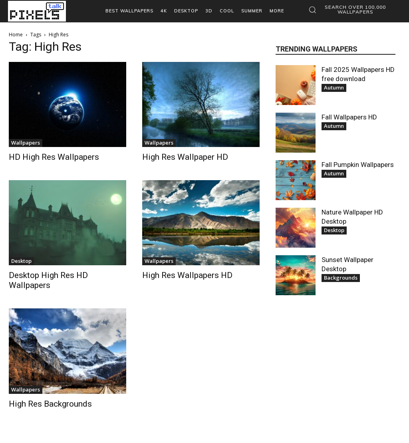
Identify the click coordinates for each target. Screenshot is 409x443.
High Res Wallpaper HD (185, 157)
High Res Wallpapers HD (187, 275)
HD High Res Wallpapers (54, 157)
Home (16, 34)
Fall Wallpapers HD (349, 117)
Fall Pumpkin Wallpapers (358, 165)
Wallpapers (25, 142)
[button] (350, 9)
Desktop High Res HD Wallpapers (48, 280)
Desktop (21, 260)
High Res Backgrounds (50, 404)
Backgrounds (340, 277)
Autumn (334, 87)
